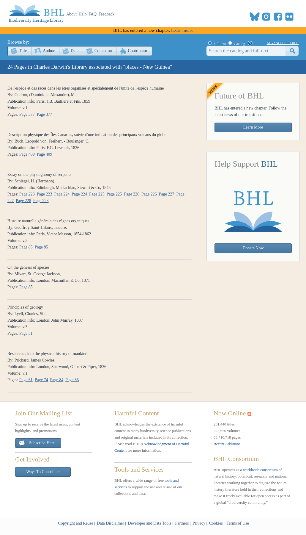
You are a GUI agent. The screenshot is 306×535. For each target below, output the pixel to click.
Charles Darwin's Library (61, 67)
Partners (182, 523)
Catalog (239, 44)
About (71, 14)
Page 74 (41, 380)
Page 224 (62, 194)
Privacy (199, 523)
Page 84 (57, 380)
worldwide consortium (260, 469)
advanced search (283, 42)
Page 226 (131, 194)
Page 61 (26, 380)
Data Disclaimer (110, 523)
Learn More (253, 127)
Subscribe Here (36, 443)
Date (74, 51)
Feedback (107, 14)
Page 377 (27, 114)
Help (83, 14)
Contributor (137, 51)
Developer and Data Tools (149, 523)
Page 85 (26, 247)
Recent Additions (227, 444)
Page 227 (166, 194)
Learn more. (182, 30)
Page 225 (97, 194)
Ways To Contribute (43, 472)
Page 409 (27, 154)
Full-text (220, 44)
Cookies (216, 523)
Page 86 (72, 380)
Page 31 (26, 333)
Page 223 (27, 194)
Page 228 (23, 200)
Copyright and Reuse (75, 523)
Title (23, 51)
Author (49, 51)
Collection (103, 51)
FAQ (93, 14)
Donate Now (253, 248)
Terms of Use (237, 523)
